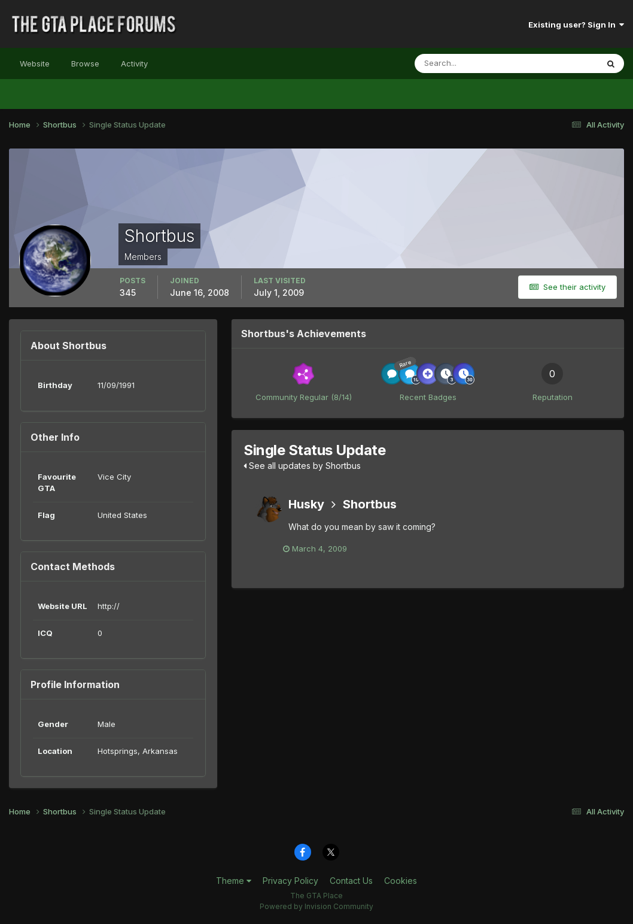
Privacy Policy (290, 880)
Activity (134, 63)
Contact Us (351, 880)
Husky (306, 504)
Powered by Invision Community (316, 906)
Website (35, 63)
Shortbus (370, 504)
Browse (85, 63)
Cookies (400, 880)
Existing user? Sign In (576, 24)
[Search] (467, 63)
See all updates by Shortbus (302, 466)
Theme (233, 880)
